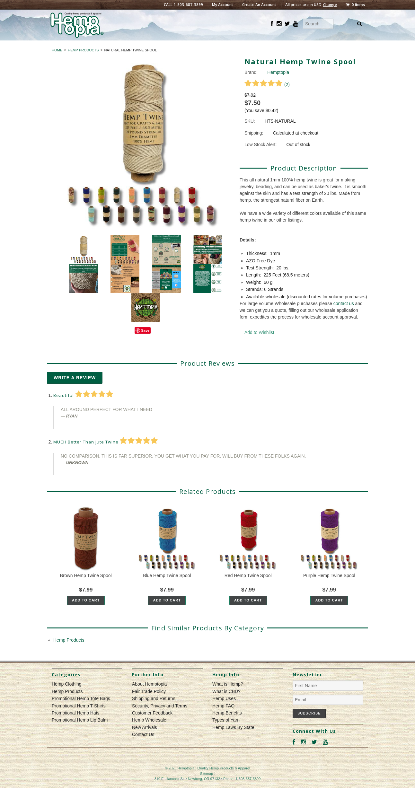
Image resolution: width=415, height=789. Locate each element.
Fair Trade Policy (149, 703)
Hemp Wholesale (149, 731)
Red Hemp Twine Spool (248, 587)
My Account (222, 5)
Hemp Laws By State (233, 738)
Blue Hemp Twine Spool (167, 587)
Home (57, 62)
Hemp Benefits (227, 724)
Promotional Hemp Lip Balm (80, 731)
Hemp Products (234, 46)
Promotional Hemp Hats (76, 724)
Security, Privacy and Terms (159, 717)
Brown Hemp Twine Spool (86, 587)
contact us (343, 315)
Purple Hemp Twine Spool (329, 587)
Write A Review (75, 389)
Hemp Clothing (180, 46)
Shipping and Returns (153, 710)
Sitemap (206, 785)
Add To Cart (86, 612)
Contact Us (143, 746)
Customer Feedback (152, 724)
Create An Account (259, 5)
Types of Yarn (226, 731)
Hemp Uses (224, 710)
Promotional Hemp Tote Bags (81, 710)
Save (145, 342)
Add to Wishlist (259, 343)
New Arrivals (144, 738)
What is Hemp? (227, 695)
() (267, 96)
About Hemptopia (149, 695)
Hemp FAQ (223, 717)
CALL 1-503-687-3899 (183, 5)
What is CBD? (226, 703)
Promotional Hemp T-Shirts (79, 717)
